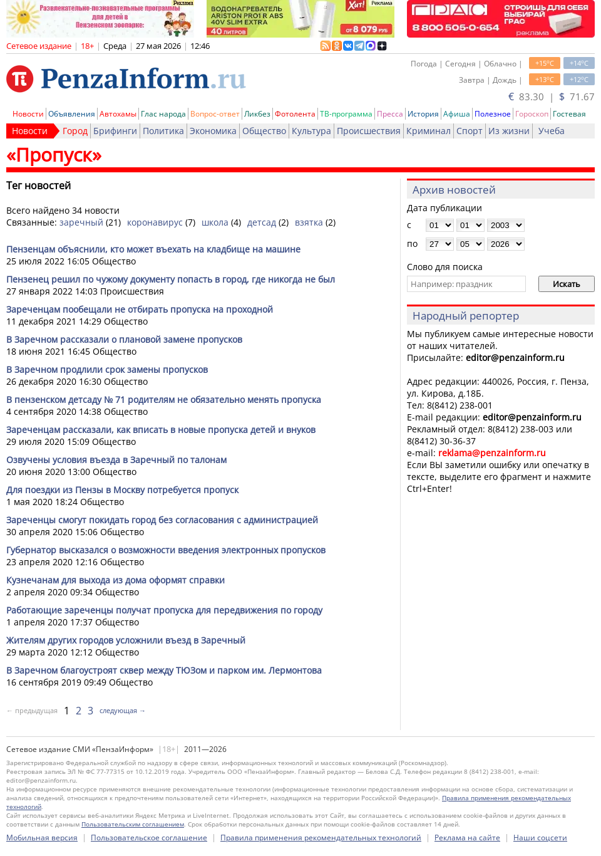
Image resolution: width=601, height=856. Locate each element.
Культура (311, 131)
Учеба (551, 131)
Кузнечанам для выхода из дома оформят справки (115, 580)
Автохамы (118, 113)
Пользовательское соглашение (149, 837)
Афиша (456, 113)
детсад (261, 222)
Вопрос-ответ (215, 113)
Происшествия (369, 131)
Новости (28, 113)
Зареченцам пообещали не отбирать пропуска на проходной (139, 309)
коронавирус (155, 222)
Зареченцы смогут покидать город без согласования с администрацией (162, 520)
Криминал (428, 131)
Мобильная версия (42, 837)
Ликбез (257, 113)
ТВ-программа (346, 113)
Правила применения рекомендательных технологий (320, 837)
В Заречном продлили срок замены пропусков (107, 369)
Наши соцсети (540, 837)
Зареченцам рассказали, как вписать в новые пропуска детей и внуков (161, 430)
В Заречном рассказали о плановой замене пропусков (124, 339)
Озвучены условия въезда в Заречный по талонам (116, 460)
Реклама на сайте (467, 837)
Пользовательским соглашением (132, 824)
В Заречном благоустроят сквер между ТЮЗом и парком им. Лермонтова (164, 670)
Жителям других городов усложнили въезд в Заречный (125, 640)
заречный (81, 222)
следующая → (123, 710)
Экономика (213, 131)
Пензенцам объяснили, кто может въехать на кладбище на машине (153, 249)
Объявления (71, 113)
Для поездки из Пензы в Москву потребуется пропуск (122, 490)
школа (215, 222)
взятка (309, 222)
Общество (264, 131)
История (423, 113)
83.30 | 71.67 (551, 96)
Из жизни (509, 131)
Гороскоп (531, 113)
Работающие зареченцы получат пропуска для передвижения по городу (164, 610)
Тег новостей (38, 185)
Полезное (493, 113)
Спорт (469, 131)
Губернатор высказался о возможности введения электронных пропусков (166, 550)
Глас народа (163, 113)
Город (75, 131)
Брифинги (115, 131)
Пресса (390, 113)
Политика (163, 131)
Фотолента (295, 113)
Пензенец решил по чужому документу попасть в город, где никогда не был (170, 279)
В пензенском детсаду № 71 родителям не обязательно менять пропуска (163, 399)
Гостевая (569, 113)
